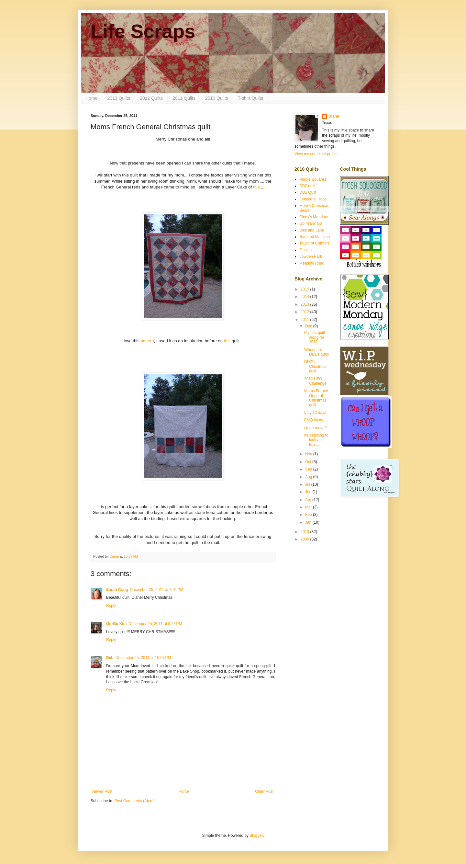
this (256, 187)
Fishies (305, 250)
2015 (305, 289)
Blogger (256, 835)
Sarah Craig (117, 589)
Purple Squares (312, 179)
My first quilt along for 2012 (314, 337)
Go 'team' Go (310, 223)
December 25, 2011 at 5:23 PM (155, 623)
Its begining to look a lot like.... (316, 440)
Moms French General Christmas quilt (316, 398)
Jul (308, 484)
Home (91, 98)
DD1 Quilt (307, 192)
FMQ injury (313, 420)
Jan (309, 522)
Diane (333, 116)
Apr (308, 499)
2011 (305, 319)
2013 (305, 304)
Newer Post (102, 791)
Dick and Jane (311, 230)
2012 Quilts (151, 98)
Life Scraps (143, 31)
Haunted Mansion (314, 236)
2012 (305, 312)
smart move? (315, 428)
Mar (309, 507)
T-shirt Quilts (250, 98)
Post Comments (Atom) (134, 801)
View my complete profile (316, 154)
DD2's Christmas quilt (315, 366)
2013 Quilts (118, 98)
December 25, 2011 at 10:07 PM (143, 657)
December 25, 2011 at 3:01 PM (156, 589)
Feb (309, 514)
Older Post (264, 791)
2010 (305, 531)
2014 (305, 296)
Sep (309, 469)
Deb (110, 657)
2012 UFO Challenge (315, 381)
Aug (309, 476)
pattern (147, 340)
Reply (111, 605)
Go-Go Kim (116, 623)
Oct (308, 462)
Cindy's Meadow (313, 217)
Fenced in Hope (313, 199)
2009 (305, 539)
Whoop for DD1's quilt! (316, 352)
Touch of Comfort (314, 243)
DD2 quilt (307, 186)
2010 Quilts (216, 98)
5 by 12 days (315, 412)
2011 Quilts (183, 98)
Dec (309, 326)
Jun (309, 492)
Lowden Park (310, 256)
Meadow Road (311, 263)
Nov (309, 454)
